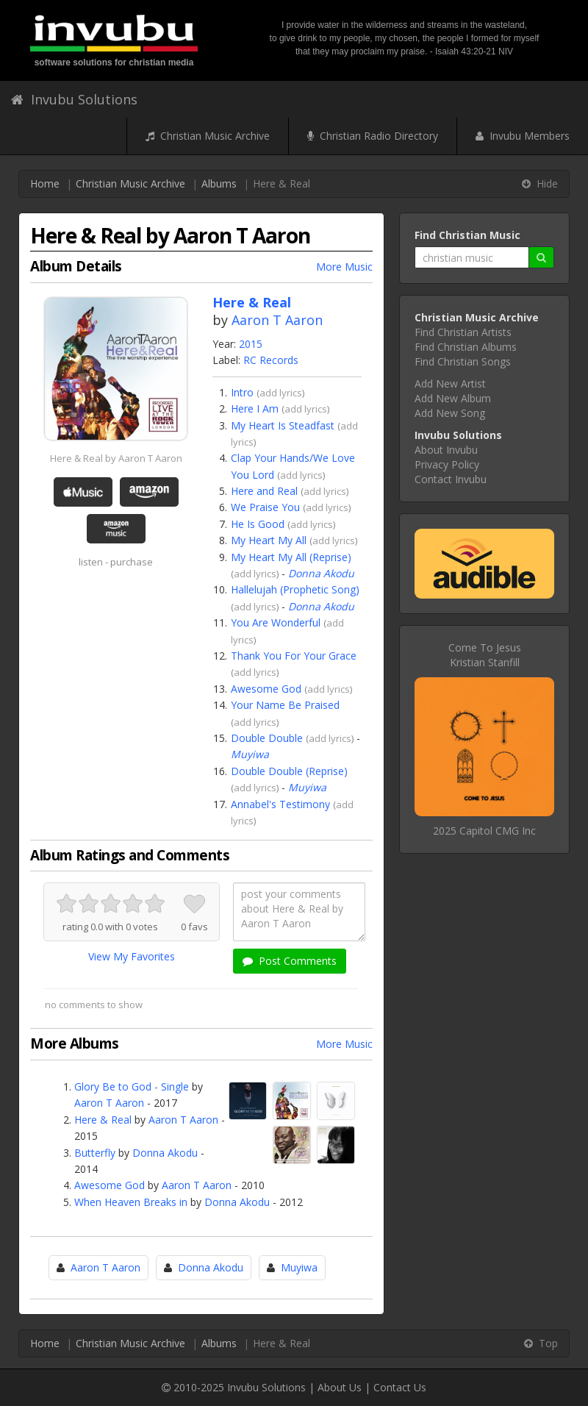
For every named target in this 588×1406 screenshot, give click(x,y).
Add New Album (453, 398)
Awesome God (266, 689)
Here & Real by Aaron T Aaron (116, 458)
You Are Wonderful (275, 622)
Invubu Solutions (74, 99)
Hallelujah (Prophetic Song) (295, 589)
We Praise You (265, 507)
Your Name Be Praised (285, 705)
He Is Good (257, 524)
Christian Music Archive (208, 136)
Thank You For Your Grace (293, 656)
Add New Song (450, 413)
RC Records (270, 360)
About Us (340, 1387)
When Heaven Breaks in (130, 1202)
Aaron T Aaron (277, 320)
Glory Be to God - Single (131, 1086)
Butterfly (94, 1153)
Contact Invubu (451, 479)
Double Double (267, 738)
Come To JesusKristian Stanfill (484, 654)
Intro (242, 392)
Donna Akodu (321, 573)
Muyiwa (250, 754)
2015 (250, 344)
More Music (344, 267)
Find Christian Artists (463, 332)
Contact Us (399, 1387)
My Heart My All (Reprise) (291, 557)
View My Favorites (131, 956)
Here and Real (264, 491)
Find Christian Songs (463, 361)
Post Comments (290, 961)
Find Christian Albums (466, 347)
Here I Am (255, 408)
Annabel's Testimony (280, 804)
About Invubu (446, 450)
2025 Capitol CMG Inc (484, 831)
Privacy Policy (447, 464)
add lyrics (280, 392)
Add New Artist (450, 383)
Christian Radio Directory (372, 136)
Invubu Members (523, 136)
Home (45, 183)
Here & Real (103, 1120)
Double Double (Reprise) (289, 771)
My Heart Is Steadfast (282, 425)
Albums (219, 183)
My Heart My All (268, 540)
